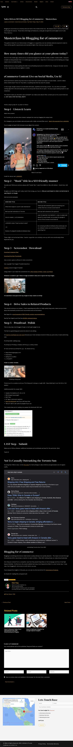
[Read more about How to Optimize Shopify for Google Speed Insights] (36, 620)
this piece (26, 464)
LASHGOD (19, 176)
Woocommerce (26, 1)
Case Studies (13, 2)
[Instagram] (8, 7)
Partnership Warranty (53, 744)
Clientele (6, 1)
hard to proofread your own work (15, 335)
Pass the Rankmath (11, 401)
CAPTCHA (41, 720)
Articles (19, 1)
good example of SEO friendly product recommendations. (29, 314)
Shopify (32, 1)
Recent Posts (12, 579)
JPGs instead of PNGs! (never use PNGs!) (41, 271)
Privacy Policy (42, 744)
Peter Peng (15, 583)
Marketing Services (44, 717)
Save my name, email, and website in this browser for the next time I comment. (28, 677)
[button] (15, 2)
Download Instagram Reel (11, 252)
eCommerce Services (45, 713)
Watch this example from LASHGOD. (59, 121)
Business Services (44, 715)
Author (6, 579)
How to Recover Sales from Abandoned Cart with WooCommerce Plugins (12, 630)
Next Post (68, 602)
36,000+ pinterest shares (30, 318)
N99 (3, 7)
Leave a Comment (9, 22)
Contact (46, 1)
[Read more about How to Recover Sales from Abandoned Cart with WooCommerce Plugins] (14, 620)
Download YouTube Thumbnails (12, 256)
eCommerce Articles (20, 22)
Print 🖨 (57, 26)
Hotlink (6, 268)
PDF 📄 (65, 26)
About (42, 1)
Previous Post (6, 602)
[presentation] (2, 744)
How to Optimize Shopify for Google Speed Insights (35, 629)
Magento (37, 1)
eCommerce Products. (52, 570)
